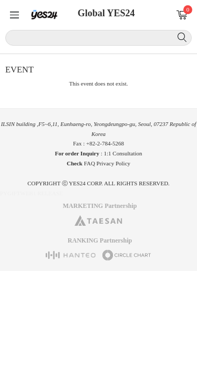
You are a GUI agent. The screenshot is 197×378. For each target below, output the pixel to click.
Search (182, 37)
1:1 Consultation (123, 153)
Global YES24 (106, 13)
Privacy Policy (113, 163)
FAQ (89, 163)
